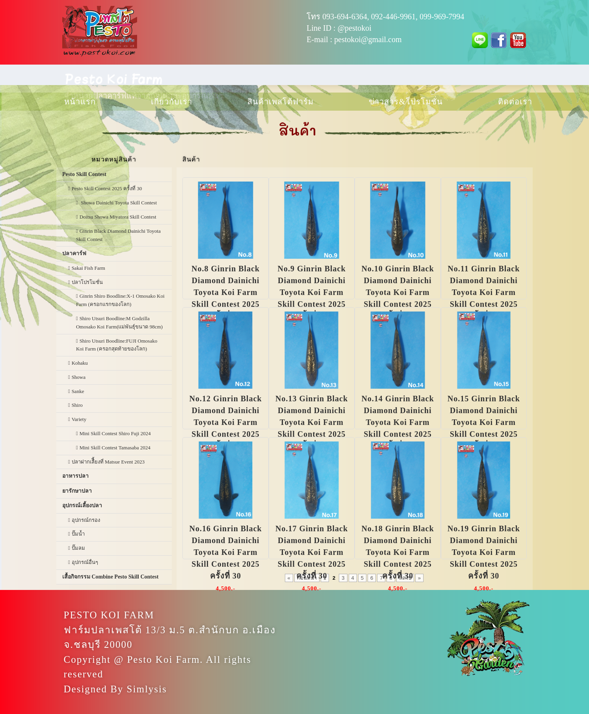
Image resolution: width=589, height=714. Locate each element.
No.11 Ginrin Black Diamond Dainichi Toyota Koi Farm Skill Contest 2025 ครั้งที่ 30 (484, 292)
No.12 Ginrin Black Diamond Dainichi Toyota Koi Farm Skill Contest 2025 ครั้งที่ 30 (226, 422)
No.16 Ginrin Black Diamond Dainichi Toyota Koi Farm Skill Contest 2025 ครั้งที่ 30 (226, 552)
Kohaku (80, 363)
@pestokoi (355, 28)
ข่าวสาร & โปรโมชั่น (406, 101)
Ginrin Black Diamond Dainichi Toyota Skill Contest (118, 235)
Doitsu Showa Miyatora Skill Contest (118, 217)
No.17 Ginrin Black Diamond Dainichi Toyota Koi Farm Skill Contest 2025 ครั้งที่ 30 (311, 552)
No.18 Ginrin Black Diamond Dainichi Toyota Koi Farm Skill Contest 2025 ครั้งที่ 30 (397, 552)
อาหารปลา (75, 476)
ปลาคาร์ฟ (74, 253)
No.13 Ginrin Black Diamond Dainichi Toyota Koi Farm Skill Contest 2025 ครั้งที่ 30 (311, 422)
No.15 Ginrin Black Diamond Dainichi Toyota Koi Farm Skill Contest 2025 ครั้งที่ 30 (484, 422)
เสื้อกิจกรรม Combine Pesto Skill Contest (110, 577)
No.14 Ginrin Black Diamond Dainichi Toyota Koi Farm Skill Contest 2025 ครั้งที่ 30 (397, 422)
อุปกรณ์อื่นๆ (85, 562)
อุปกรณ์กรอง (86, 520)
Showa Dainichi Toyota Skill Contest (118, 203)
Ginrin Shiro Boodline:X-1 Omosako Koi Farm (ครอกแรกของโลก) (120, 300)
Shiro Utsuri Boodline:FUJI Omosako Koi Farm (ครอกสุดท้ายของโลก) (116, 345)
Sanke (78, 391)
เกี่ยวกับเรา (171, 101)
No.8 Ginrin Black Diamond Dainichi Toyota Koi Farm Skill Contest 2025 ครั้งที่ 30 (225, 292)
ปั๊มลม (78, 548)
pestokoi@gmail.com (367, 39)
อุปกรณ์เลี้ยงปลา (82, 505)
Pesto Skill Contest (84, 174)
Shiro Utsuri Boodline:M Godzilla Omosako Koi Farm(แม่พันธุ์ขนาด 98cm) (119, 322)
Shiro (77, 405)
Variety (79, 419)
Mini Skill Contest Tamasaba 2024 (115, 448)
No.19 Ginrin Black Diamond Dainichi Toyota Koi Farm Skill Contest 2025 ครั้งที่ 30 (484, 552)
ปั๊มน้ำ (78, 534)
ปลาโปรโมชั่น (87, 282)
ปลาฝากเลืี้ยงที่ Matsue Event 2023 (108, 462)
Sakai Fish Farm (88, 268)
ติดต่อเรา (515, 101)
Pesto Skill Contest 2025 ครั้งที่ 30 (107, 188)
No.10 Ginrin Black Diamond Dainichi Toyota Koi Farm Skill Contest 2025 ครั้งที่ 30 (397, 292)
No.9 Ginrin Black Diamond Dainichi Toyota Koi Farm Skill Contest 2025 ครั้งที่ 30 (311, 292)
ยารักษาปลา (77, 491)
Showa (78, 377)
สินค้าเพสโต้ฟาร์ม (280, 101)
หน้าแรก (80, 101)
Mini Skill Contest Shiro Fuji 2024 (115, 433)
